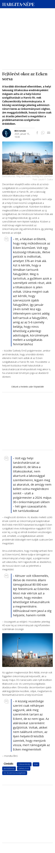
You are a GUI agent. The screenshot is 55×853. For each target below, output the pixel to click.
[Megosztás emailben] (48, 133)
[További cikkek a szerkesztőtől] (8, 130)
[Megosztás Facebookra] (37, 133)
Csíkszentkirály (24, 764)
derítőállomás (9, 768)
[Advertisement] (27, 27)
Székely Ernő (23, 768)
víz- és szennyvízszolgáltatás (15, 773)
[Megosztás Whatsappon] (43, 133)
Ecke (36, 764)
